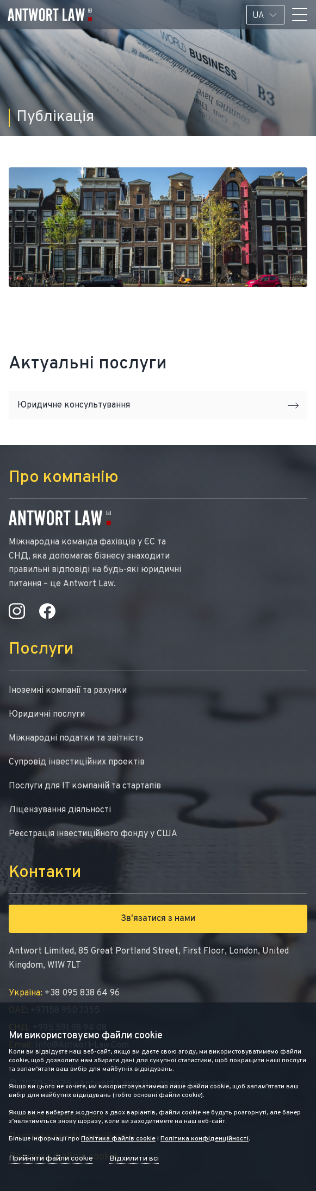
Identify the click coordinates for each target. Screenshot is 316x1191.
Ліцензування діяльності (60, 810)
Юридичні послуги (47, 714)
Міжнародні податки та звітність (76, 738)
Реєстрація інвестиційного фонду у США (93, 834)
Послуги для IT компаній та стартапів (85, 786)
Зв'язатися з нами (158, 918)
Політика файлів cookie (118, 1138)
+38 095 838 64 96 (64, 993)
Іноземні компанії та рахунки (68, 690)
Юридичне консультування (158, 405)
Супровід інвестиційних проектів (77, 762)
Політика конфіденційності (204, 1138)
